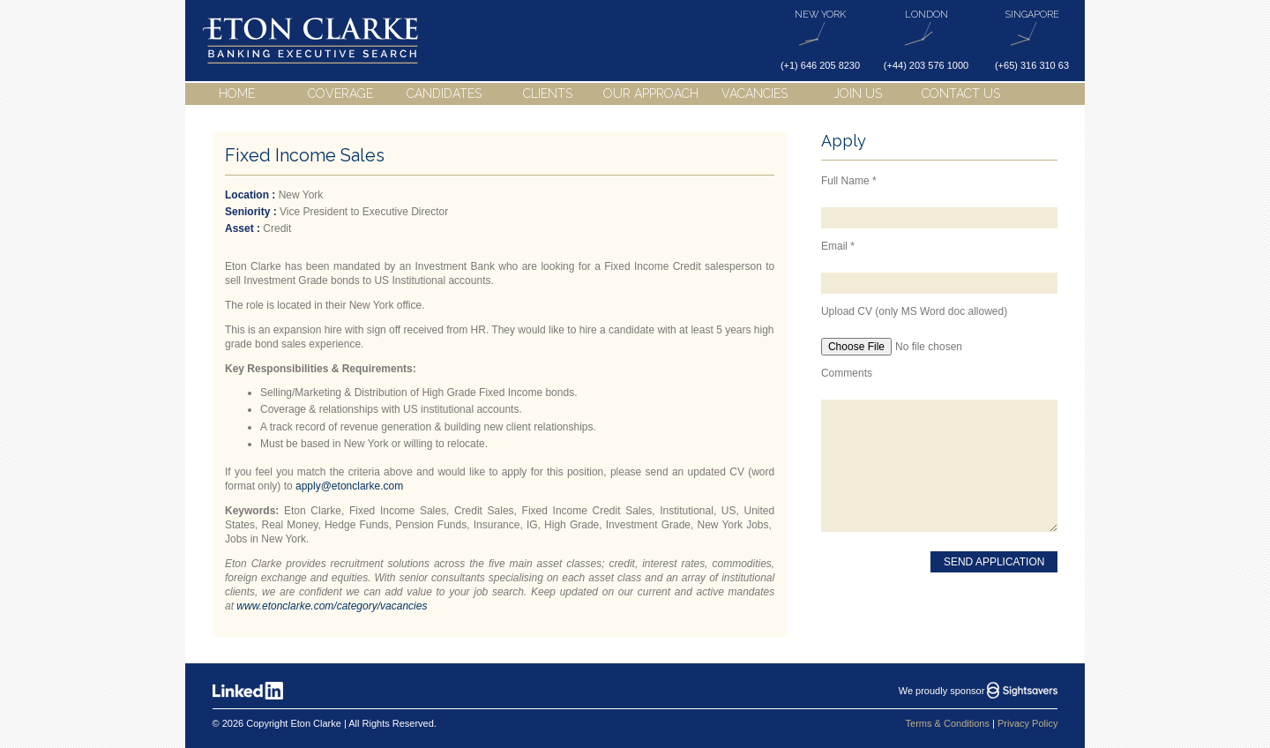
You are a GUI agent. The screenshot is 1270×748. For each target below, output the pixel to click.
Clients (547, 93)
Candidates (444, 93)
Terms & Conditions (948, 723)
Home (237, 93)
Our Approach (650, 93)
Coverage (340, 93)
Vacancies (754, 93)
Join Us (857, 93)
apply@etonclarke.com (349, 486)
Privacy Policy (1027, 723)
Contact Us (961, 93)
